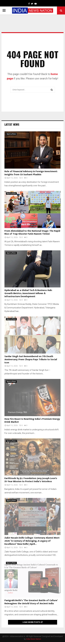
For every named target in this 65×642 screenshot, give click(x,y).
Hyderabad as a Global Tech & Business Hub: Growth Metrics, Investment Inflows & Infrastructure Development (28, 293)
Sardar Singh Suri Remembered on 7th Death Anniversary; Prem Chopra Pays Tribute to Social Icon (30, 359)
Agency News (11, 134)
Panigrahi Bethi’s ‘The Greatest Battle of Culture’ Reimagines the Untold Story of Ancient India (31, 602)
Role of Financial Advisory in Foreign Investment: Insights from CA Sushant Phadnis (31, 173)
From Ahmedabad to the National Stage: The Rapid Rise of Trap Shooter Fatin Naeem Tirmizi (32, 232)
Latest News (11, 124)
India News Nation (33, 639)
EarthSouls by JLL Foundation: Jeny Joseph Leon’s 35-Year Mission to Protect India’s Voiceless (30, 479)
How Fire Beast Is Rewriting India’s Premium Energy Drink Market (32, 420)
